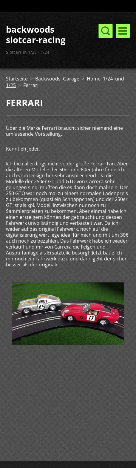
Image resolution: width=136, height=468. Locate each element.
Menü (123, 31)
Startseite (17, 78)
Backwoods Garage (57, 78)
